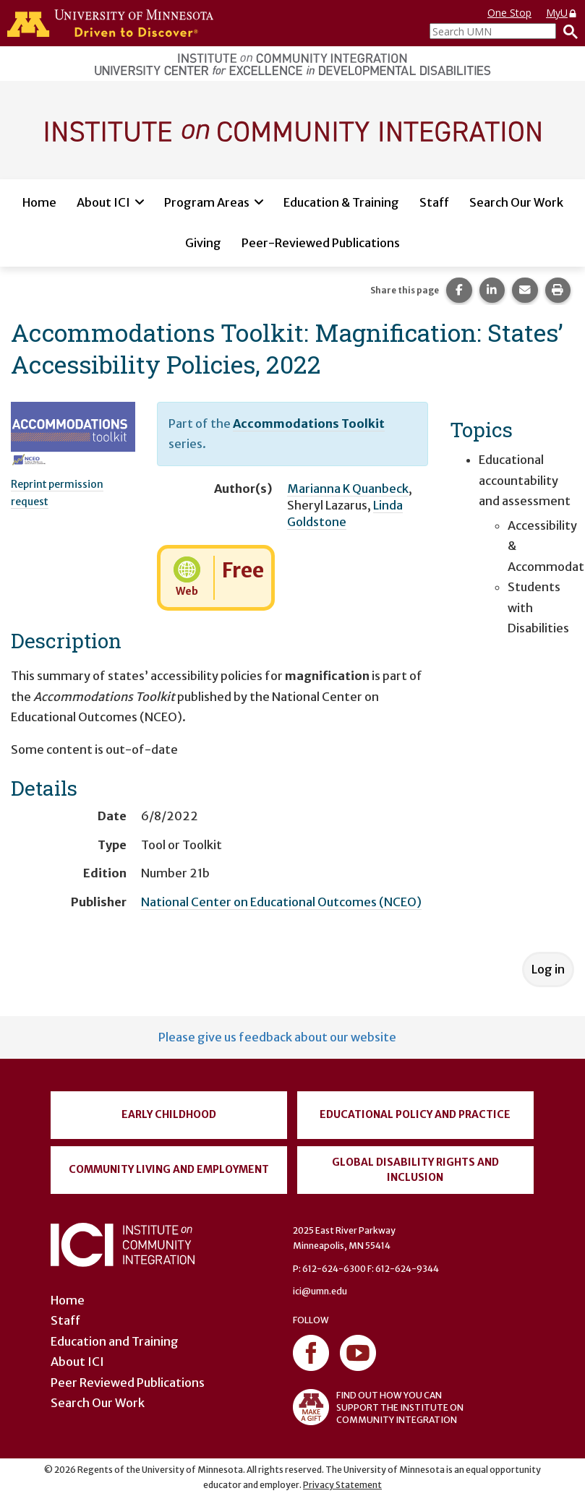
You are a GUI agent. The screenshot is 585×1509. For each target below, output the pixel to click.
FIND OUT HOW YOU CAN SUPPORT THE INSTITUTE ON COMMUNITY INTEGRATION (378, 1407)
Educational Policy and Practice (415, 1114)
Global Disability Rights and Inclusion (415, 1170)
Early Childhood (168, 1114)
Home (39, 202)
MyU (562, 13)
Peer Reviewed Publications (128, 1382)
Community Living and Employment (169, 1169)
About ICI (103, 202)
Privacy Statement (342, 1484)
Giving (203, 243)
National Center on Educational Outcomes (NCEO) (281, 902)
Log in (548, 969)
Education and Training (115, 1341)
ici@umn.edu (320, 1291)
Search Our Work (516, 202)
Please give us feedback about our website (277, 1037)
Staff (434, 202)
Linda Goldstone (345, 513)
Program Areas (206, 202)
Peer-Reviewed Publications (321, 243)
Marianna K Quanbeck (348, 488)
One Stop (509, 13)
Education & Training (341, 202)
